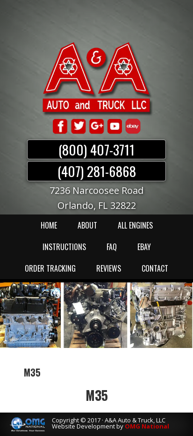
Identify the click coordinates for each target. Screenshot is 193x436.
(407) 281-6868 (96, 171)
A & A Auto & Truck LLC (97, 78)
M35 (97, 395)
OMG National (147, 426)
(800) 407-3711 (96, 149)
